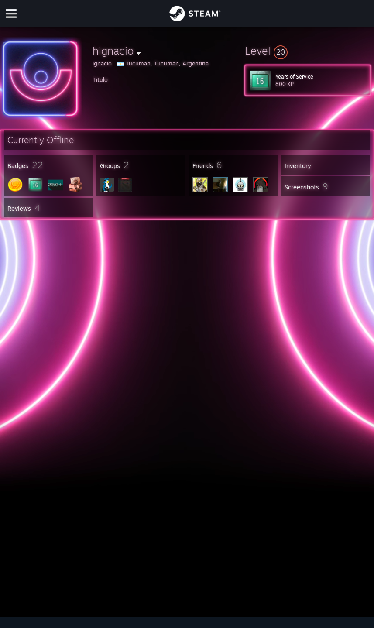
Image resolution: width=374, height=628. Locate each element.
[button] (308, 50)
